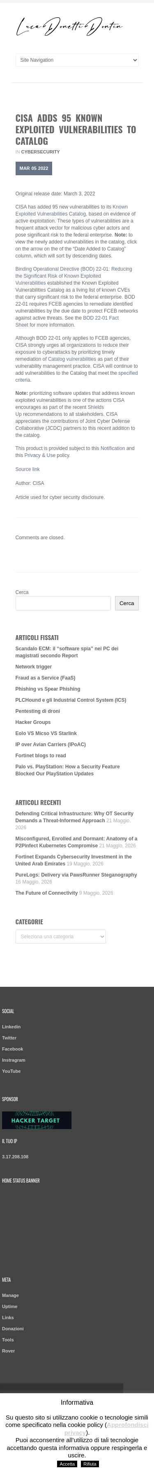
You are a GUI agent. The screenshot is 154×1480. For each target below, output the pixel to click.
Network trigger (34, 667)
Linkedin (11, 1026)
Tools (8, 1339)
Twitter (9, 1037)
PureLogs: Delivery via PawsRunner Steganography (76, 875)
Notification (113, 448)
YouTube (11, 1071)
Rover (8, 1350)
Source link (28, 469)
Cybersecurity (40, 151)
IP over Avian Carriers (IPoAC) (51, 744)
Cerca (22, 592)
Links (8, 1317)
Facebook (12, 1048)
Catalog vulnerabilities (72, 359)
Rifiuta (89, 1463)
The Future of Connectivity (47, 893)
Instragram (13, 1060)
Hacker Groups (33, 722)
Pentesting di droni (38, 711)
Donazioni (13, 1328)
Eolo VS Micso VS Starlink (46, 733)
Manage (10, 1295)
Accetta (67, 1463)
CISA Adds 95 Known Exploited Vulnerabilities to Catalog (76, 129)
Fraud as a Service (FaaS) (46, 678)
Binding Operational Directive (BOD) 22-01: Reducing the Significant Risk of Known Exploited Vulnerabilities (74, 276)
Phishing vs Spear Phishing (48, 689)
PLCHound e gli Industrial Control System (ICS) (71, 700)
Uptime (9, 1306)
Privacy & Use (40, 455)
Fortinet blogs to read (41, 756)
